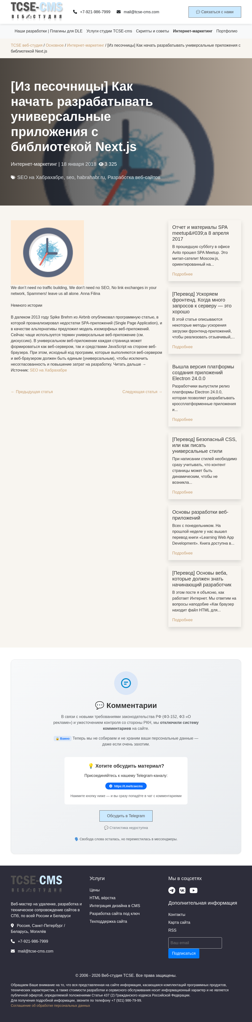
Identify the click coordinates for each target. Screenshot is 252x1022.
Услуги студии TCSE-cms (109, 31)
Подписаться (184, 953)
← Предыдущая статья (32, 392)
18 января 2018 (78, 164)
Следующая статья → (142, 392)
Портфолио (226, 31)
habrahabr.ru (91, 177)
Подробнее (182, 274)
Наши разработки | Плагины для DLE (49, 31)
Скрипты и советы (152, 31)
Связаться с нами (215, 12)
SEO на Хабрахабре (40, 177)
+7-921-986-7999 (91, 12)
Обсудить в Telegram (126, 816)
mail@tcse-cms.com (138, 12)
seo (70, 177)
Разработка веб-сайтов (134, 177)
